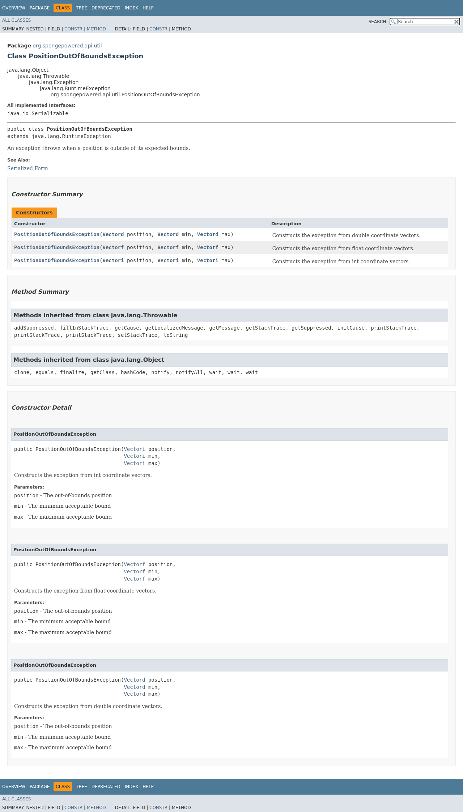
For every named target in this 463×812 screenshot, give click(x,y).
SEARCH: (378, 21)
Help (148, 8)
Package (40, 8)
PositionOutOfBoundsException (56, 234)
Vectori (113, 260)
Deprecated (106, 8)
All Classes (16, 20)
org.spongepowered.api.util (67, 46)
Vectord (113, 234)
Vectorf (113, 247)
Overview (13, 8)
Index (132, 8)
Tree (81, 8)
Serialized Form (27, 168)
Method (96, 29)
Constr (73, 29)
